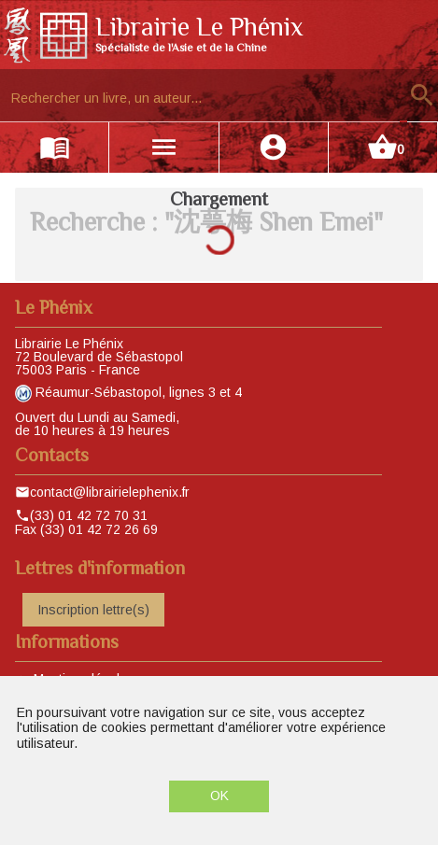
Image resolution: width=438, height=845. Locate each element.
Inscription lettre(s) (93, 609)
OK (219, 795)
